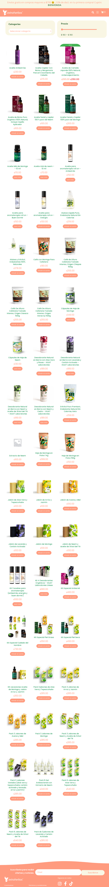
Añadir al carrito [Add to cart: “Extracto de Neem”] (17, 451)
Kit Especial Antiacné (70, 570)
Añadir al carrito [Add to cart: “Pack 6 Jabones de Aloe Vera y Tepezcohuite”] (70, 769)
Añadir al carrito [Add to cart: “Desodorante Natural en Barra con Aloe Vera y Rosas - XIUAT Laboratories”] (44, 364)
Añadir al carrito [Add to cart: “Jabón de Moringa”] (44, 536)
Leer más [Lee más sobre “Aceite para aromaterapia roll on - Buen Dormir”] (17, 221)
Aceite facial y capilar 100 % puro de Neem (44, 116)
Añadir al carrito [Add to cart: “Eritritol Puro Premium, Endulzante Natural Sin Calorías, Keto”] (70, 409)
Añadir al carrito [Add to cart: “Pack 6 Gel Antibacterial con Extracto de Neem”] (44, 769)
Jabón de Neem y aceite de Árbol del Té (70, 529)
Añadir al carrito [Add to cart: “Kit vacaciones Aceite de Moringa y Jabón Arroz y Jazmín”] (17, 679)
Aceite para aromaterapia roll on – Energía (44, 210)
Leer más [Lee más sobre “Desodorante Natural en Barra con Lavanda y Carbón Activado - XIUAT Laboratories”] (70, 364)
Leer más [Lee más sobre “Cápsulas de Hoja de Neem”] (17, 359)
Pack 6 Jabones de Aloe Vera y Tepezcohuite (70, 758)
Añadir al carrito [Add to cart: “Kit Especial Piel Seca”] (70, 626)
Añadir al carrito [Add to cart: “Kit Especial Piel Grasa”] (44, 626)
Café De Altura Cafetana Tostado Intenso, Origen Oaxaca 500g (17, 304)
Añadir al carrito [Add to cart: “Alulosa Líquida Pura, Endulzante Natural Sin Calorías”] (70, 221)
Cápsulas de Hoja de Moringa (70, 301)
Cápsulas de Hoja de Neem (17, 349)
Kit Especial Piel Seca (70, 618)
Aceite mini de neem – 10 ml (44, 164)
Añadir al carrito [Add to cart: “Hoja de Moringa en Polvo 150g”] (70, 454)
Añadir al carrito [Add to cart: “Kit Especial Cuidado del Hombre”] (17, 634)
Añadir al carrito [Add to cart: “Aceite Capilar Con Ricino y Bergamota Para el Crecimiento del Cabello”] (44, 84)
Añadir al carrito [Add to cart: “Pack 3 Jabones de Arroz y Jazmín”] (70, 677)
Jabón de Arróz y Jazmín (44, 486)
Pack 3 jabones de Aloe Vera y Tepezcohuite (43, 667)
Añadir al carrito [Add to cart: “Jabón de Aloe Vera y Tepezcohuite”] (17, 496)
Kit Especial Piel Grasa (44, 618)
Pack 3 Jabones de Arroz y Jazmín (70, 667)
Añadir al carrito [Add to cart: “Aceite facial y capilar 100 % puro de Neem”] (44, 127)
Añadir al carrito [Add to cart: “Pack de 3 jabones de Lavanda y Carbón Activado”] (44, 819)
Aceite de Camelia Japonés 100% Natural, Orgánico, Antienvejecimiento (70, 71)
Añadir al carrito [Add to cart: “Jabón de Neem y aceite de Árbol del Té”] (70, 539)
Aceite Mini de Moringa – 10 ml (17, 164)
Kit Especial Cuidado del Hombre (17, 624)
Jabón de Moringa (44, 527)
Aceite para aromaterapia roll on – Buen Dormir (17, 210)
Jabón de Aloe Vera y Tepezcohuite (17, 486)
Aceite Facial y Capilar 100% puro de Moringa (70, 116)
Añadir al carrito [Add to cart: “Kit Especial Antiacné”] (70, 579)
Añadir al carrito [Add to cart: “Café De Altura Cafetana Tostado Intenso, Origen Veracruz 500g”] (44, 316)
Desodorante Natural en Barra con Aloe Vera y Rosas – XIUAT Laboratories (44, 351)
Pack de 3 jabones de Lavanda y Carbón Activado (44, 808)
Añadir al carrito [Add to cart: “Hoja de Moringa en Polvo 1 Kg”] (44, 451)
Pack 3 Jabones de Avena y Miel (17, 712)
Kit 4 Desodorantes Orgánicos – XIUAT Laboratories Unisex (44, 565)
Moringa (7, 861)
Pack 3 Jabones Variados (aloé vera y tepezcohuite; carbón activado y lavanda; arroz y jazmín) (17, 761)
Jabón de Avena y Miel (70, 485)
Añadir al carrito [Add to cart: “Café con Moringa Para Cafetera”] (44, 264)
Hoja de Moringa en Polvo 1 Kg (44, 441)
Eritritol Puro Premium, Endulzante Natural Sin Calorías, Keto (70, 397)
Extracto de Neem (17, 442)
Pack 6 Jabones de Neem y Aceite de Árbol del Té (17, 808)
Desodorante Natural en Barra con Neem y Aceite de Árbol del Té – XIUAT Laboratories (17, 399)
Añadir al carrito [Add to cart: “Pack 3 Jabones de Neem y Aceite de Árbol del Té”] (70, 724)
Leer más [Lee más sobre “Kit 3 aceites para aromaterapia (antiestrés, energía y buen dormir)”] (17, 586)
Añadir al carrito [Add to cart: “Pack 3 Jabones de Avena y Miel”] (17, 722)
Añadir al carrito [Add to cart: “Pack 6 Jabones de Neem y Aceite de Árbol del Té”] (17, 819)
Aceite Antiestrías (17, 68)
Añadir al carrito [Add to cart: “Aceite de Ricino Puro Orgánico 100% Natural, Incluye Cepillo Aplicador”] (17, 131)
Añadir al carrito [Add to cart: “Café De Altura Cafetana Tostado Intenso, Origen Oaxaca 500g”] (17, 316)
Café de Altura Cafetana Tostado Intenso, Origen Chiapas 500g (70, 256)
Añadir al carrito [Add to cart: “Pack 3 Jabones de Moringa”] (44, 722)
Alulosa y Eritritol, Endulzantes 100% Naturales (17, 255)
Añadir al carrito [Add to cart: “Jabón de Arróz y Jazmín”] (44, 496)
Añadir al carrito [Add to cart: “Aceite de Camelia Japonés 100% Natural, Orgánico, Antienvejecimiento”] (70, 84)
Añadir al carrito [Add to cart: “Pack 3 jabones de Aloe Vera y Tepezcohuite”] (44, 677)
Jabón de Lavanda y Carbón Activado (17, 529)
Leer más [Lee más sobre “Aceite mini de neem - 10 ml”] (44, 174)
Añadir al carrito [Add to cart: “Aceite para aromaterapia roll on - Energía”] (44, 221)
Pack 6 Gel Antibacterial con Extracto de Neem (44, 758)
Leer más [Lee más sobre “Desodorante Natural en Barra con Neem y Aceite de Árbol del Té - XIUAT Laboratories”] (17, 411)
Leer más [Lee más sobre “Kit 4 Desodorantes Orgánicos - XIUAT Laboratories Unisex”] (44, 576)
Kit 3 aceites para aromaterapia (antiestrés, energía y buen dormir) (17, 574)
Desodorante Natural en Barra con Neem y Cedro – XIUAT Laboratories (44, 399)
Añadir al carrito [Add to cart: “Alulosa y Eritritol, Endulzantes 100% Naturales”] (17, 266)
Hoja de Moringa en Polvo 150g (70, 443)
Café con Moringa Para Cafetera (43, 254)
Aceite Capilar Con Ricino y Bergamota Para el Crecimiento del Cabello (44, 71)
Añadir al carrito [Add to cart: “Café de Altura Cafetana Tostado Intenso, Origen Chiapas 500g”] (70, 269)
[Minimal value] (79, 29)
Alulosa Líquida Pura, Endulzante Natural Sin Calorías (70, 210)
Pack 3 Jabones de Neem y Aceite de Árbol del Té (70, 713)
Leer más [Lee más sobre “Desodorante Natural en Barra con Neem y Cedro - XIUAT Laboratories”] (44, 411)
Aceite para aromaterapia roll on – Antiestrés (70, 165)
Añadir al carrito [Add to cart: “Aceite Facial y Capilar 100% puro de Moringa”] (70, 127)
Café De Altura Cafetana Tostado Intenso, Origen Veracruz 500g (44, 304)
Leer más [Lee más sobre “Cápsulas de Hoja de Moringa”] (70, 311)
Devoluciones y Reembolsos (39, 865)
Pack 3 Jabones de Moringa (43, 712)
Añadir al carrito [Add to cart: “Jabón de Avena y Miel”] (70, 494)
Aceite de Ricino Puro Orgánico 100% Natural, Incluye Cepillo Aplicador (17, 119)
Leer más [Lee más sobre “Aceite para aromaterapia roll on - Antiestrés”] (70, 176)
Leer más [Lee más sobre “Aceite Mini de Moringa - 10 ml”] (17, 174)
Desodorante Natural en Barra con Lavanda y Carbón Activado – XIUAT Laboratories (70, 351)
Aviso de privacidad (11, 868)
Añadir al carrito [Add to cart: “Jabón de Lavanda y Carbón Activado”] (17, 539)
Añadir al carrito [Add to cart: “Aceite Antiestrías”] (17, 77)
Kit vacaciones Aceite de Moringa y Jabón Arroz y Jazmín (17, 668)
